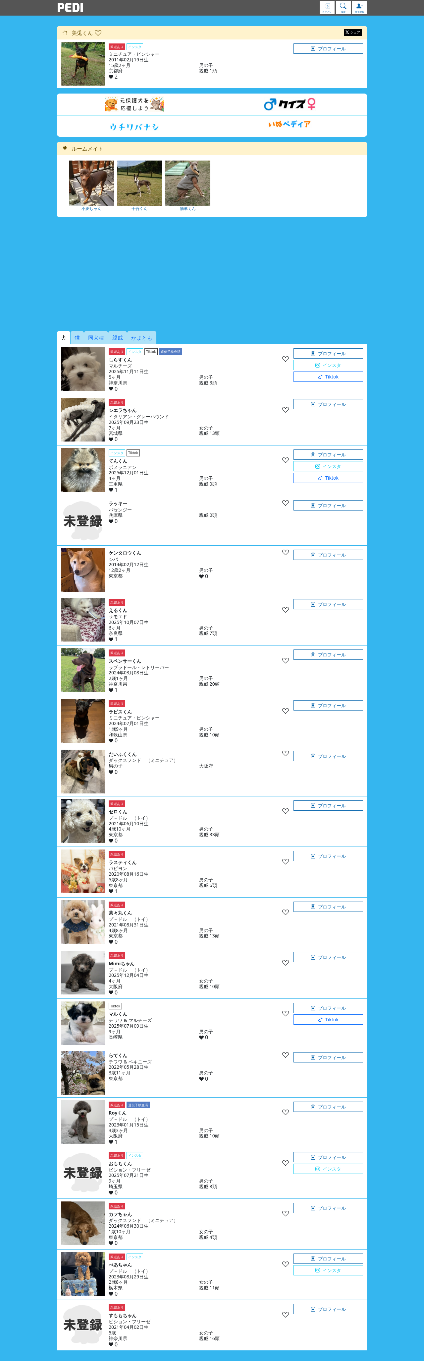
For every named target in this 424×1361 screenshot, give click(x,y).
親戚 (117, 337)
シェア (352, 32)
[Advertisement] (212, 274)
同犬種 (96, 337)
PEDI (70, 7)
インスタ (328, 365)
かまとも (141, 337)
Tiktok (328, 377)
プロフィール (328, 48)
